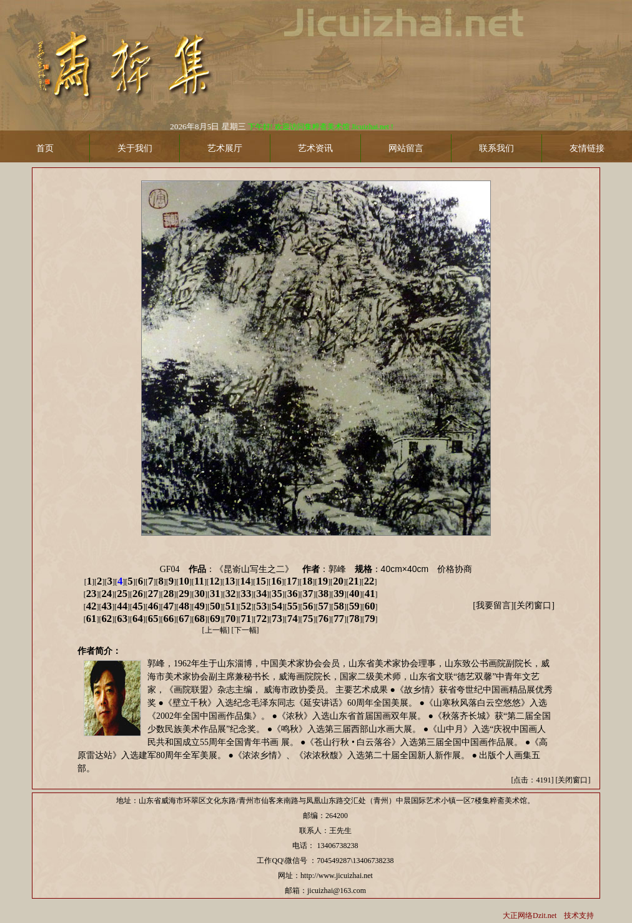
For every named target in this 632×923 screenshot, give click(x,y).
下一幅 (245, 630)
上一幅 (216, 630)
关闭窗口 (533, 605)
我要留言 (493, 605)
